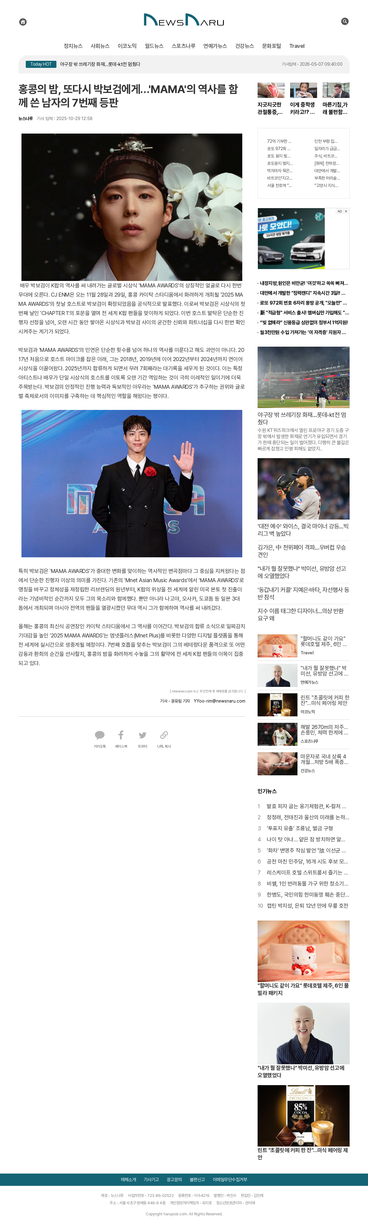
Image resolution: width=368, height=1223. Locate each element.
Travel (297, 46)
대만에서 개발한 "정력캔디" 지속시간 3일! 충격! (327, 170)
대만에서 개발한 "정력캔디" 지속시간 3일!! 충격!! (305, 293)
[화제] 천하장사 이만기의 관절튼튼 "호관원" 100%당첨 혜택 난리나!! (327, 163)
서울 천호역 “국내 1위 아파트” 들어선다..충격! (280, 185)
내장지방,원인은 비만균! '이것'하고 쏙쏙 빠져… (304, 283)
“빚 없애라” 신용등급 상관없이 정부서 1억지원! (304, 322)
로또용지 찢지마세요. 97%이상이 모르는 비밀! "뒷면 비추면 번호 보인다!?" (280, 163)
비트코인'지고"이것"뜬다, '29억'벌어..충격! (280, 178)
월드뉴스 (154, 46)
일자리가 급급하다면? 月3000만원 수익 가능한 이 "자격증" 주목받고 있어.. (327, 148)
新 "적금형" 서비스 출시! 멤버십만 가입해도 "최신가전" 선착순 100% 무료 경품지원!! (305, 313)
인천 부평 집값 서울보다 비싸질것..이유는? (327, 141)
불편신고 (197, 1179)
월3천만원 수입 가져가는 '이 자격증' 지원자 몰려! (305, 332)
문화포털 (271, 46)
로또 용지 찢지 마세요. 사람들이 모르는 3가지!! (280, 156)
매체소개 (128, 1179)
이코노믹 (127, 46)
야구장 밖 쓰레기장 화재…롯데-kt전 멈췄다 (100, 64)
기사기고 (151, 1179)
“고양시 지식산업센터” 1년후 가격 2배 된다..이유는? (327, 185)
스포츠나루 (184, 46)
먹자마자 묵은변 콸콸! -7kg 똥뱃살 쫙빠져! (280, 170)
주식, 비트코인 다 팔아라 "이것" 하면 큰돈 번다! (327, 156)
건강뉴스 (244, 46)
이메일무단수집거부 (230, 1179)
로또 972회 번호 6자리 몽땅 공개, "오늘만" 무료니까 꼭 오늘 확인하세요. (280, 148)
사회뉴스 (100, 46)
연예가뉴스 (215, 46)
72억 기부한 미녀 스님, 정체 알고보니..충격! (280, 141)
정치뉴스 (73, 46)
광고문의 (174, 1179)
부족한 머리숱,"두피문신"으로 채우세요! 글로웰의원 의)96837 (327, 178)
